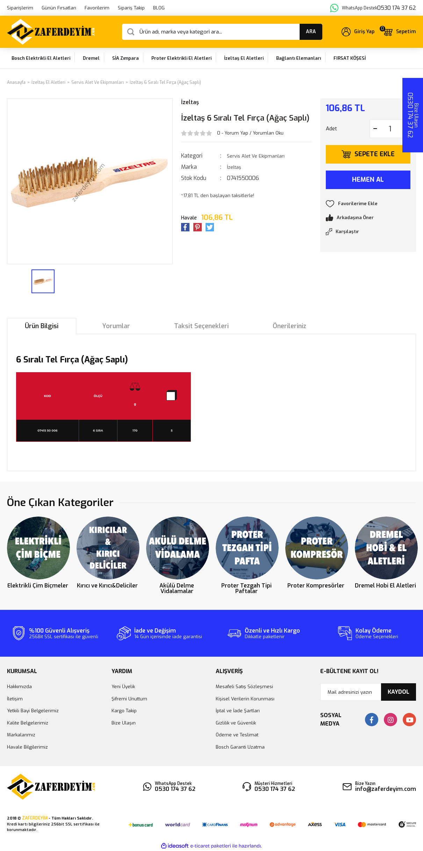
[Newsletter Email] (368, 692)
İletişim (15, 699)
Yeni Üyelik (123, 687)
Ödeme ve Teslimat (237, 735)
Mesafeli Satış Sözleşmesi (244, 687)
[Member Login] (358, 31)
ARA (311, 31)
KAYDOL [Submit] (398, 691)
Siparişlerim (20, 8)
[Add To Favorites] (368, 203)
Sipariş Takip (131, 8)
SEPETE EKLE (374, 154)
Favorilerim (97, 8)
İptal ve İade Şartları (238, 711)
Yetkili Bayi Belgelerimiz (33, 711)
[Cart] (399, 32)
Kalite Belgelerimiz (27, 723)
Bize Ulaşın (124, 723)
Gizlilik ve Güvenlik (236, 723)
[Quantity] (390, 129)
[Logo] (51, 32)
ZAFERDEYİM (35, 818)
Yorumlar (116, 326)
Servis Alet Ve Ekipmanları (256, 156)
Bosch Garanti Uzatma (240, 747)
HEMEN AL (368, 179)
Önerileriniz (289, 326)
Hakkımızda (19, 687)
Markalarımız (21, 735)
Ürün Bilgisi (41, 326)
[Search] (222, 32)
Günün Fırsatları (59, 8)
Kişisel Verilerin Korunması (245, 699)
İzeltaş (190, 102)
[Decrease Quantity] (375, 129)
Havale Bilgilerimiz (27, 747)
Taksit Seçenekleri (201, 326)
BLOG (159, 8)
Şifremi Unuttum (129, 699)
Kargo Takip (124, 711)
